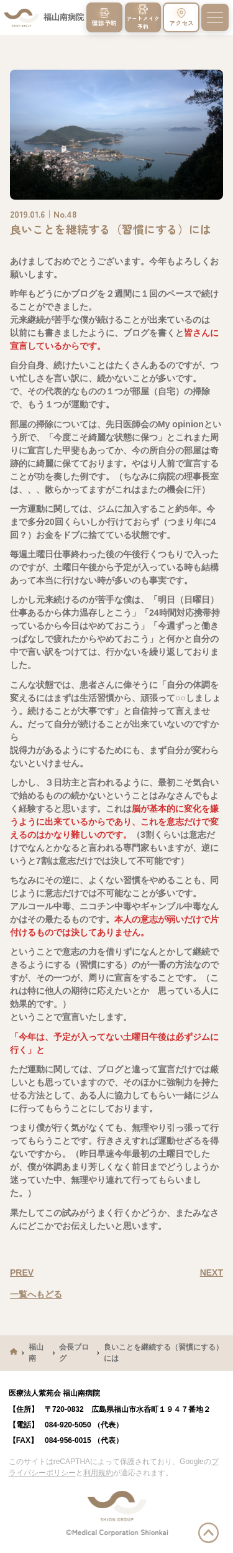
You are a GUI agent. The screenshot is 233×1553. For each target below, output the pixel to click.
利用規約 (98, 1472)
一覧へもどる (36, 1294)
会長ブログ (74, 1353)
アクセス (181, 17)
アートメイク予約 (143, 17)
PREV (22, 1272)
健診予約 (104, 17)
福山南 (36, 1353)
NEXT (211, 1272)
